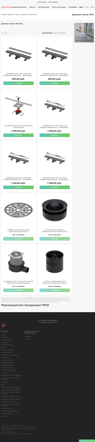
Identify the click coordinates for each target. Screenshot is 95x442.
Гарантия (28, 336)
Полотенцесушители (9, 370)
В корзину (18, 83)
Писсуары (5, 382)
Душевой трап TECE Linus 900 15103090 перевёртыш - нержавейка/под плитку (55, 179)
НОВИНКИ (4, 337)
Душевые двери (7, 362)
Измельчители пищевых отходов (10, 405)
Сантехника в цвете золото (11, 399)
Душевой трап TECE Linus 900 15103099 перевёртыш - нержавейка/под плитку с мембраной (55, 75)
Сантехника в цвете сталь (10, 396)
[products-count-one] (5, 33)
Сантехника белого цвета (10, 389)
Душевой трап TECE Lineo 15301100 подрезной (18, 126)
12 (8, 33)
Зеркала (4, 373)
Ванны (3, 347)
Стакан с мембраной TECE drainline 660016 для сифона (54, 282)
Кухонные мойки (7, 408)
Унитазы (4, 342)
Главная (4, 14)
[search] (73, 7)
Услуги (27, 339)
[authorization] (77, 7)
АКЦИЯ (3, 335)
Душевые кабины (7, 360)
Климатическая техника (10, 411)
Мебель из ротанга (8, 401)
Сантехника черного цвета (11, 387)
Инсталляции (6, 340)
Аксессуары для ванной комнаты (10, 378)
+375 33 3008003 (53, 2)
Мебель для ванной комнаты (11, 375)
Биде (3, 384)
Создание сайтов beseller (87, 440)
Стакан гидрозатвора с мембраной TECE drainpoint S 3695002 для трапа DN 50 (54, 231)
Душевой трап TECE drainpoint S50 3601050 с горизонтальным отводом (18, 283)
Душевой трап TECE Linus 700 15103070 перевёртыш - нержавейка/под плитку (55, 127)
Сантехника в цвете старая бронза (10, 393)
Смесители (5, 357)
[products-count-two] (2, 33)
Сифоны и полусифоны (10, 355)
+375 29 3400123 (42, 2)
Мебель (4, 416)
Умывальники (6, 352)
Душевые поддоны (8, 365)
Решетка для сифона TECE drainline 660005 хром (18, 230)
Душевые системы (8, 367)
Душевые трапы (14, 14)
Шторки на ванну (7, 350)
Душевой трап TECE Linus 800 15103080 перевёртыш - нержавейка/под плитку (18, 179)
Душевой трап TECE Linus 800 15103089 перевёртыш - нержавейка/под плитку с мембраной (18, 75)
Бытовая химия (7, 413)
